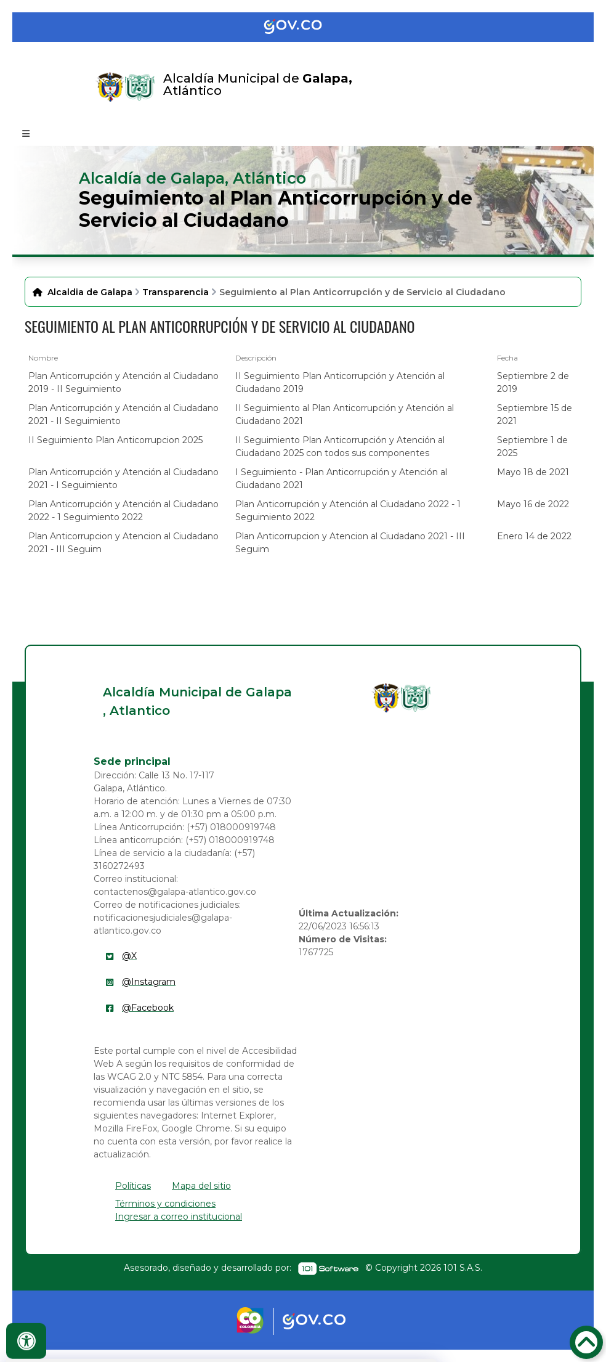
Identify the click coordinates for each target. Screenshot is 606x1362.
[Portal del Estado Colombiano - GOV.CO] (303, 27)
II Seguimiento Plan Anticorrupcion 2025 (115, 440)
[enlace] (386, 697)
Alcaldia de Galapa (89, 292)
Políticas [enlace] (133, 1185)
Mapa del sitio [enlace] (201, 1185)
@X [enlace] (129, 955)
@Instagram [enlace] (149, 981)
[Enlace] (110, 87)
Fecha (507, 357)
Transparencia (175, 292)
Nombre (43, 357)
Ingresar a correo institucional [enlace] (178, 1216)
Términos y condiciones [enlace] (165, 1203)
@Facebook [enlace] (148, 1007)
